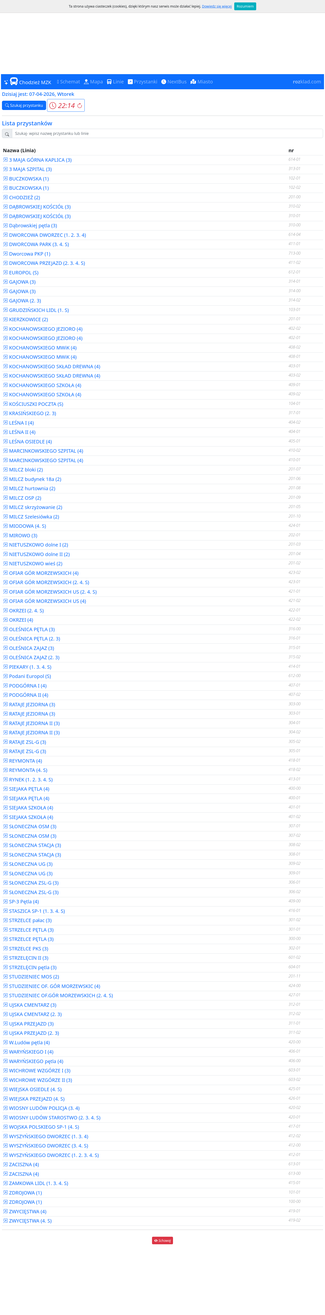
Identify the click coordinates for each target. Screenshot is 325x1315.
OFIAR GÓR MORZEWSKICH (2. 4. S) (46, 582)
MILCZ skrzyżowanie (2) (32, 507)
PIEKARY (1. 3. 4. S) (27, 667)
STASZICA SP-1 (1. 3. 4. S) (34, 911)
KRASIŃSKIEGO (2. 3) (29, 413)
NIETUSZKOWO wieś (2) (32, 563)
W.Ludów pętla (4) (26, 1042)
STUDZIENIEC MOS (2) (31, 976)
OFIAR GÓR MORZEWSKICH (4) (41, 573)
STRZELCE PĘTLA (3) (28, 929)
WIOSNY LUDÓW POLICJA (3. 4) (41, 1108)
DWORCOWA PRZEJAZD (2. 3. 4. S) (44, 263)
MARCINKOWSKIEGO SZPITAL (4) (43, 451)
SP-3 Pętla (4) (21, 901)
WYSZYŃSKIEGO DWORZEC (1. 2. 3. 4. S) (51, 1155)
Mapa (93, 81)
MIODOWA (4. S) (24, 526)
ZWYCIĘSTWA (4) (24, 1211)
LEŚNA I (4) (18, 422)
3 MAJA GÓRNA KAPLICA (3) (37, 160)
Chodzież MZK (27, 81)
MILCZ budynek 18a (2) (32, 479)
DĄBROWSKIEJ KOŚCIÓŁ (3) (37, 206)
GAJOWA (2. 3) (22, 300)
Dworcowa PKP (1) (26, 253)
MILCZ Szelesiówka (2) (31, 516)
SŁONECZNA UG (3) (27, 864)
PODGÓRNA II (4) (25, 695)
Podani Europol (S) (27, 676)
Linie (115, 81)
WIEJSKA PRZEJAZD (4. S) (33, 1099)
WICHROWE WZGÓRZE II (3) (37, 1080)
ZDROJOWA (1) (22, 1192)
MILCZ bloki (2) (23, 469)
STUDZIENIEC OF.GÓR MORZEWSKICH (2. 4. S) (58, 995)
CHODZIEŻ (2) (21, 197)
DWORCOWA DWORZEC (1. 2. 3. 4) (44, 235)
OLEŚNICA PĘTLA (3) (29, 629)
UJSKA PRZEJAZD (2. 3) (31, 1033)
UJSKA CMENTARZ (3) (29, 1005)
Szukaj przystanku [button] (24, 105)
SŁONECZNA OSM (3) (29, 826)
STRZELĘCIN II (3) (25, 958)
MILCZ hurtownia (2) (29, 488)
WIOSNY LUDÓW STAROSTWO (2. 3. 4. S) (51, 1117)
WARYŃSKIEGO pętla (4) (33, 1061)
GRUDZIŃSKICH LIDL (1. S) (36, 310)
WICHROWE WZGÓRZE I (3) (36, 1070)
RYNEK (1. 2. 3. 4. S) (28, 779)
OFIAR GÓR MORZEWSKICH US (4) (44, 601)
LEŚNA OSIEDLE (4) (27, 441)
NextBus (174, 81)
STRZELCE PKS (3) (25, 948)
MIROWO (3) (20, 535)
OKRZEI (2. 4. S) (23, 610)
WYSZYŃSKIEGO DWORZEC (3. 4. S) (45, 1145)
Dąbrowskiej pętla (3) (30, 225)
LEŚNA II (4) (19, 432)
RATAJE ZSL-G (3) (24, 742)
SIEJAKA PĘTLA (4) (26, 789)
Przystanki (142, 81)
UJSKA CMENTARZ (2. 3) (32, 1014)
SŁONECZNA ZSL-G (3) (31, 882)
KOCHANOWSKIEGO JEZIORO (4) (42, 329)
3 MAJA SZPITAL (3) (27, 169)
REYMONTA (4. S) (25, 770)
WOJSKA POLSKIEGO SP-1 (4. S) (41, 1127)
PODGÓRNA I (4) (25, 685)
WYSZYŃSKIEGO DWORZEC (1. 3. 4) (45, 1136)
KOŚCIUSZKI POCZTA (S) (33, 404)
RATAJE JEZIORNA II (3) (31, 723)
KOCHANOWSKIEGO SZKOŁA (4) (42, 385)
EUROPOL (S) (20, 272)
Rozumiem (245, 6)
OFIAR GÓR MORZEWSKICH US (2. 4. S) (50, 591)
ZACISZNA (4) (21, 1164)
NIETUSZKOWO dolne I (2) (35, 544)
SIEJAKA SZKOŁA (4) (28, 807)
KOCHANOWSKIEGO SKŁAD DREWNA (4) (51, 366)
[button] (65, 105)
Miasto (202, 81)
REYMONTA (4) (22, 760)
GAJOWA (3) (19, 282)
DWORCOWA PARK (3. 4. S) (36, 244)
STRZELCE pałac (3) (27, 920)
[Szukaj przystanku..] (167, 133)
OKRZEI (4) (18, 620)
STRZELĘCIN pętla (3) (30, 967)
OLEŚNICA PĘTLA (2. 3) (31, 638)
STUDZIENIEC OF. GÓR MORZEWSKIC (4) (51, 986)
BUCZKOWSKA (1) (26, 178)
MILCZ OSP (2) (22, 498)
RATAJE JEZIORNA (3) (29, 704)
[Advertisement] (162, 36)
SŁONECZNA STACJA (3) (32, 845)
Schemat (68, 81)
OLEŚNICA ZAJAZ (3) (28, 648)
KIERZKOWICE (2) (25, 319)
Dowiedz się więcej (217, 6)
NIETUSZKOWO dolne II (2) (36, 554)
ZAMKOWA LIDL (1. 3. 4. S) (35, 1183)
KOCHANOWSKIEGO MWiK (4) (40, 347)
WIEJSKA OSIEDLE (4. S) (32, 1089)
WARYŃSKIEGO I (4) (28, 1051)
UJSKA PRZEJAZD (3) (28, 1023)
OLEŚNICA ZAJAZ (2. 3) (31, 657)
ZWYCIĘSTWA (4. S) (27, 1220)
